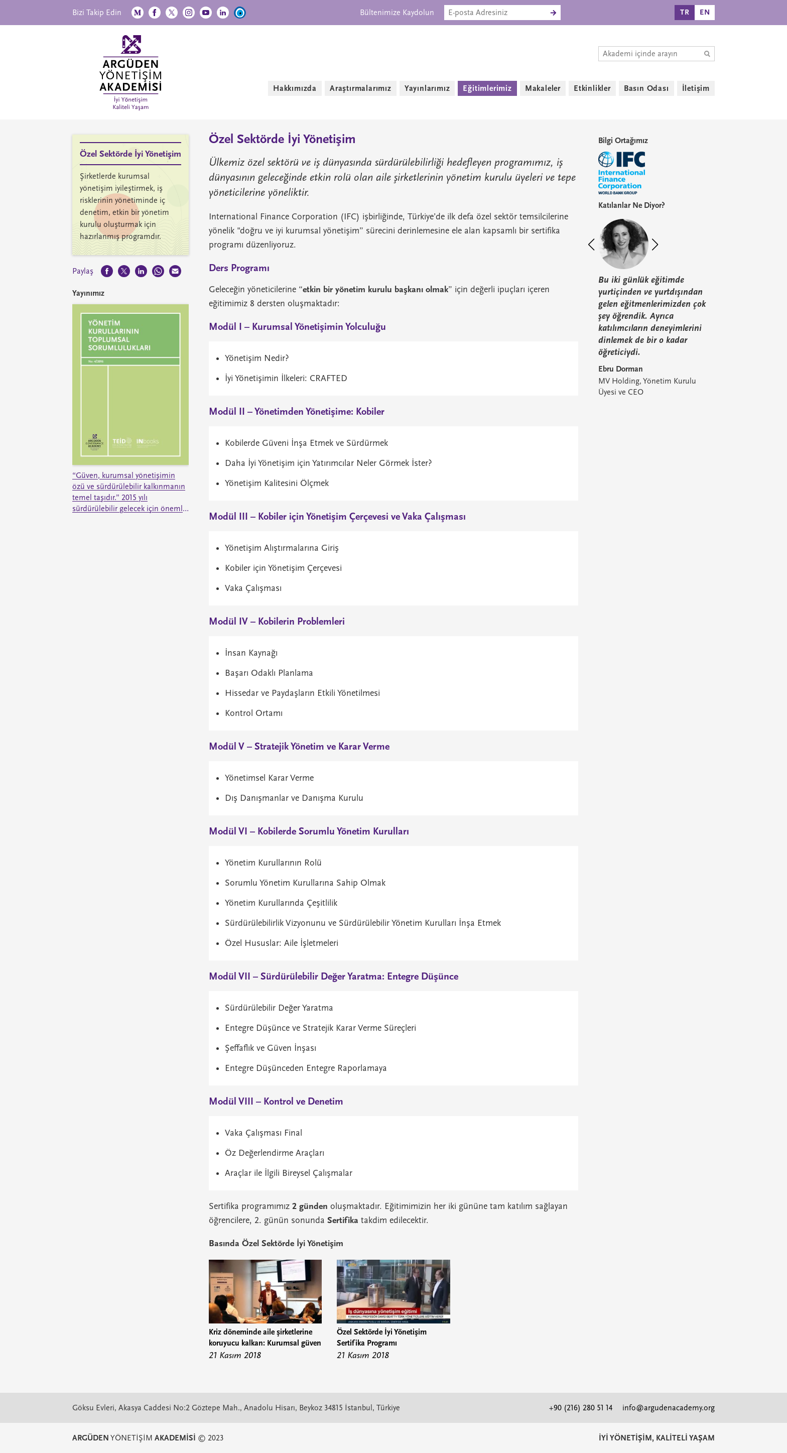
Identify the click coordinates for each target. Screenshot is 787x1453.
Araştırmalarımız (360, 88)
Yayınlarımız (427, 88)
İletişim (696, 88)
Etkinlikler (592, 88)
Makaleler (543, 88)
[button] (595, 246)
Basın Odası (646, 88)
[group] (265, 1311)
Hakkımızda (295, 88)
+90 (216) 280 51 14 (580, 1407)
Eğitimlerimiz (487, 88)
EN (705, 12)
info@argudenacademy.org (668, 1407)
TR (685, 12)
